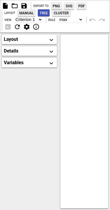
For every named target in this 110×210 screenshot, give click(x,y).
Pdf (81, 6)
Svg (69, 6)
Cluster (61, 13)
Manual (26, 13)
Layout (9, 13)
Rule (51, 20)
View (7, 20)
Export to (41, 6)
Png (56, 6)
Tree (44, 13)
